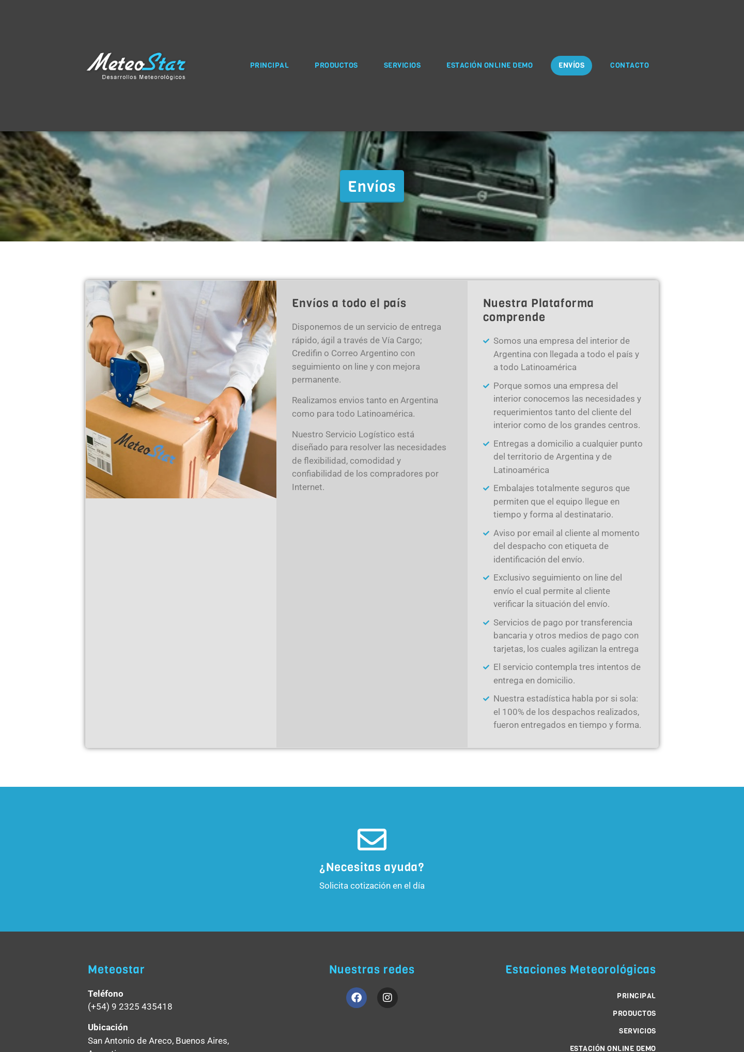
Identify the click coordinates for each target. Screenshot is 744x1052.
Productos (336, 65)
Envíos (571, 65)
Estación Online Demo (489, 65)
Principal (269, 65)
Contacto (629, 65)
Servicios (402, 65)
